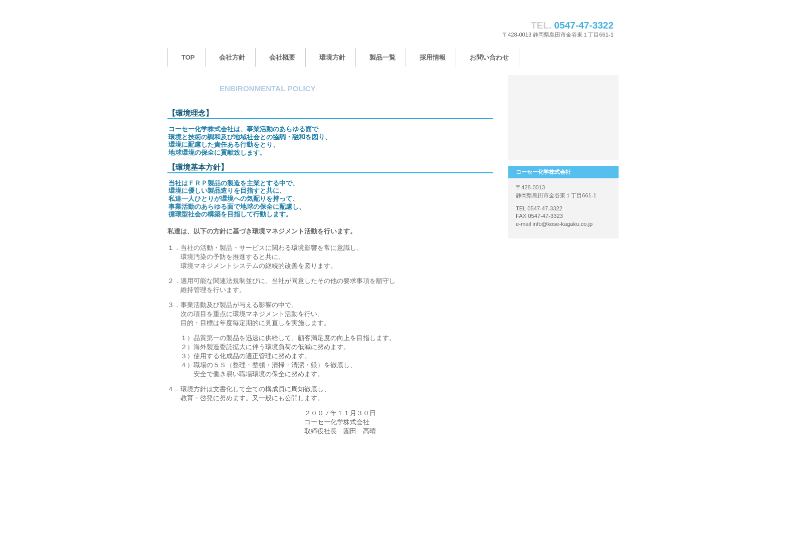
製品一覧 (563, 97)
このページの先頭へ (462, 456)
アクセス (563, 137)
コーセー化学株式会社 (267, 29)
